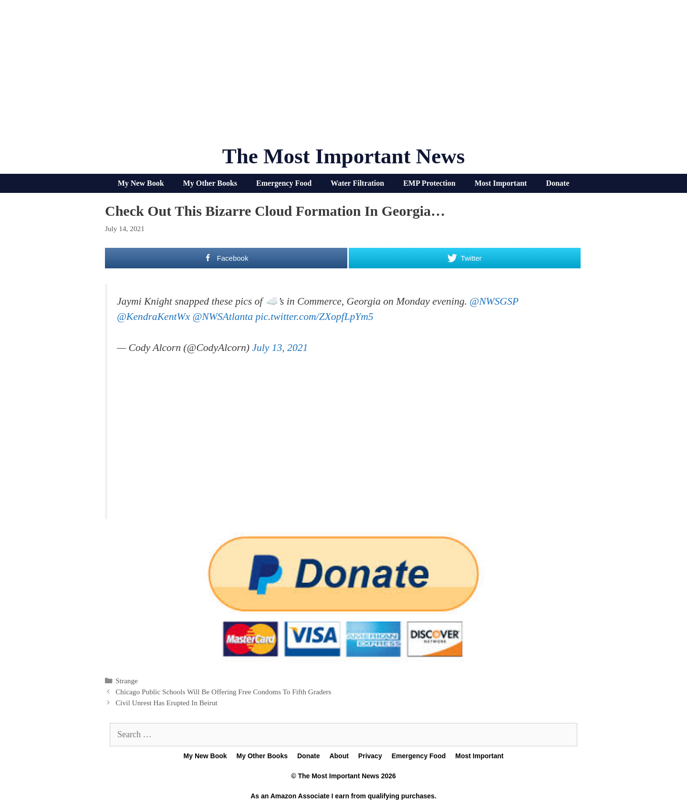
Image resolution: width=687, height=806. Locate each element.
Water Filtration (357, 183)
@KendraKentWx (153, 316)
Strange (126, 681)
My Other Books (210, 183)
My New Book (141, 183)
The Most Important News (343, 156)
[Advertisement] (343, 76)
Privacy (370, 756)
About (338, 756)
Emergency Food (284, 183)
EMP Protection (429, 183)
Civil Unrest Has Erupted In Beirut (166, 703)
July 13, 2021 (280, 347)
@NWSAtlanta (222, 316)
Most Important (501, 183)
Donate (557, 183)
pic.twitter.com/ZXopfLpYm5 (314, 316)
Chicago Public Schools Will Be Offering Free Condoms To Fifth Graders (223, 692)
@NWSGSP (493, 301)
